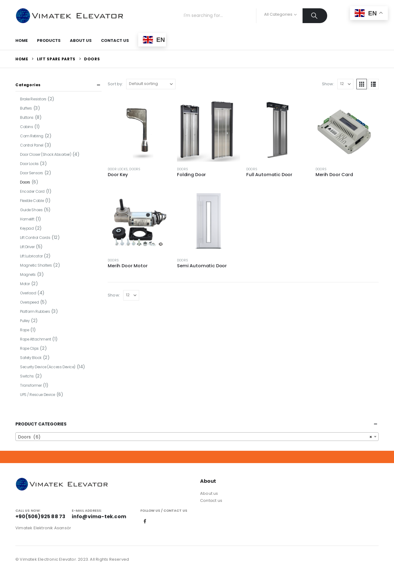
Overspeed (29, 302)
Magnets (28, 274)
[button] (361, 84)
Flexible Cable (32, 200)
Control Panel (31, 145)
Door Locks (118, 169)
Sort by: (115, 84)
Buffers (26, 108)
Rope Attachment (35, 339)
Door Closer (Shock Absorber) (45, 154)
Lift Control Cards (35, 237)
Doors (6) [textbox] (195, 437)
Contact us (211, 500)
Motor (25, 283)
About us (209, 493)
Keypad (27, 228)
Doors (134, 169)
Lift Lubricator (31, 256)
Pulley (25, 320)
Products (49, 40)
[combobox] (197, 436)
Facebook (145, 521)
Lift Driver (27, 246)
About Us (81, 40)
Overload (28, 293)
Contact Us (115, 40)
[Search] (315, 15)
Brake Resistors (33, 99)
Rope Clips (29, 348)
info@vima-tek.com (99, 516)
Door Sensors (31, 173)
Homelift (27, 219)
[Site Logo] (69, 15)
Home (21, 40)
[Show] (345, 84)
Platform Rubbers (35, 311)
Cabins (26, 126)
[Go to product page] (139, 130)
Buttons (27, 117)
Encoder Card (32, 191)
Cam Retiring (31, 136)
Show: (328, 84)
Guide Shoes (31, 209)
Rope (24, 330)
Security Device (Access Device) (47, 366)
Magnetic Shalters (36, 265)
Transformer (31, 385)
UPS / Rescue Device (37, 394)
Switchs (27, 376)
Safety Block (31, 357)
